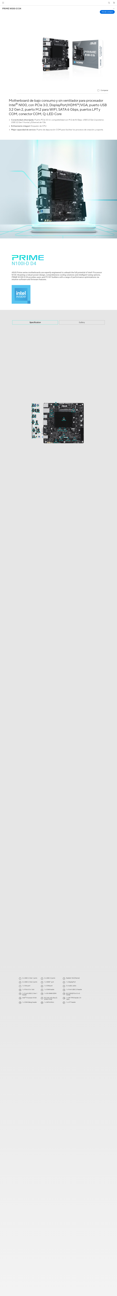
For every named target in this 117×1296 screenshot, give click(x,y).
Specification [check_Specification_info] (35, 323)
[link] (58, 3)
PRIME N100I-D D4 (11, 8)
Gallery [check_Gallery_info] (82, 323)
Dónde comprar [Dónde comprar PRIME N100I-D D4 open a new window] (107, 12)
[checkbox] (102, 90)
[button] (3, 3)
